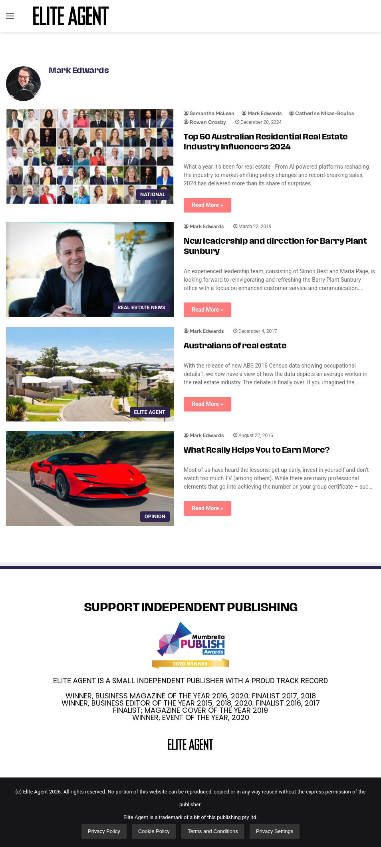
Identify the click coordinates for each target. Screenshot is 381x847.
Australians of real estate (235, 346)
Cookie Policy (154, 831)
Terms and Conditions (213, 831)
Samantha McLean (212, 113)
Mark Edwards (79, 71)
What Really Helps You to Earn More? (257, 450)
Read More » (207, 205)
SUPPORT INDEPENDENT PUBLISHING (191, 608)
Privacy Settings (274, 831)
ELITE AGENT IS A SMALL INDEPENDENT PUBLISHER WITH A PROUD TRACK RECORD (190, 680)
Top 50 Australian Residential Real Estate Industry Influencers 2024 (266, 142)
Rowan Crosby (208, 122)
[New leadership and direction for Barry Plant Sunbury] (90, 269)
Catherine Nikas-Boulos (324, 113)
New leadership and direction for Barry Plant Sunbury (275, 246)
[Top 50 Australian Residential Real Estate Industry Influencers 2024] (90, 156)
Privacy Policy (104, 831)
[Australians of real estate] (90, 374)
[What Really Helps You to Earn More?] (90, 478)
